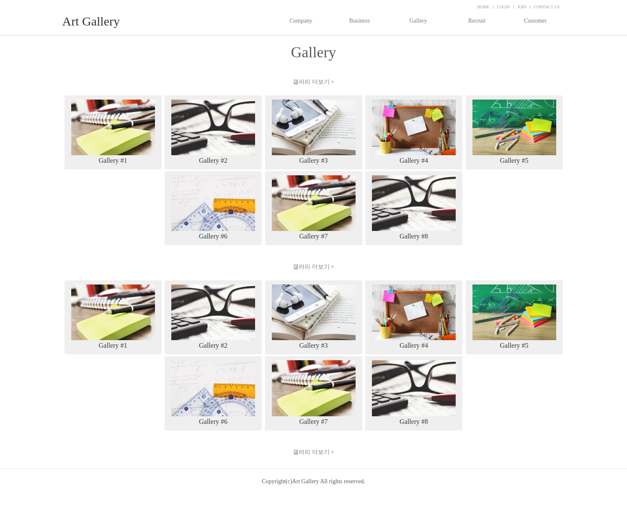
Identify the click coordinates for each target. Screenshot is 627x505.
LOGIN (503, 7)
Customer (535, 21)
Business (359, 21)
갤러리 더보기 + (313, 82)
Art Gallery (91, 21)
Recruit (476, 21)
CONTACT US (547, 7)
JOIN (521, 7)
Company (300, 21)
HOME (483, 7)
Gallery (418, 21)
